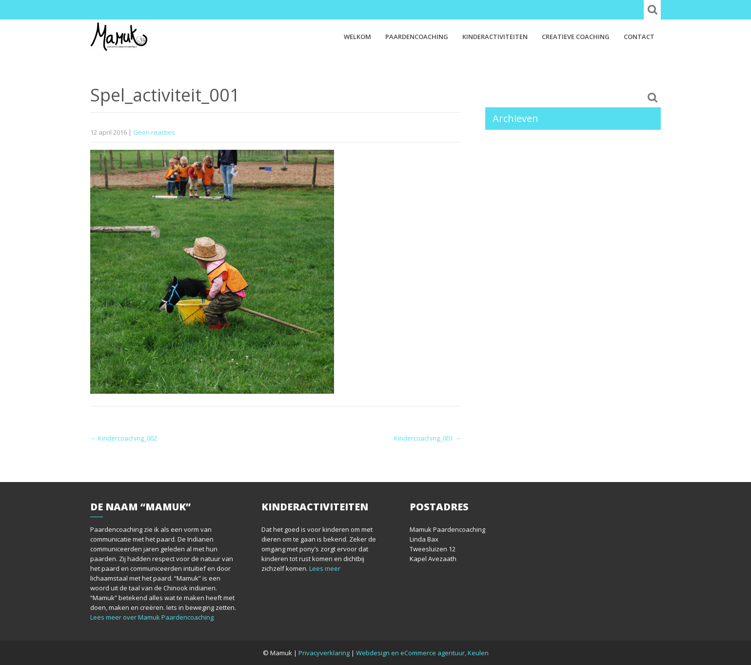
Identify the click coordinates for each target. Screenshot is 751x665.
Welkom (357, 36)
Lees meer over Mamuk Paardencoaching (152, 617)
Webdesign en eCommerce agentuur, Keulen (422, 652)
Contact (639, 36)
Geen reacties (154, 132)
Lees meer (324, 568)
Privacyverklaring (324, 652)
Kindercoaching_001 (427, 438)
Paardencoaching (416, 36)
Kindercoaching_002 (123, 438)
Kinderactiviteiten (495, 36)
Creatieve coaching (576, 36)
